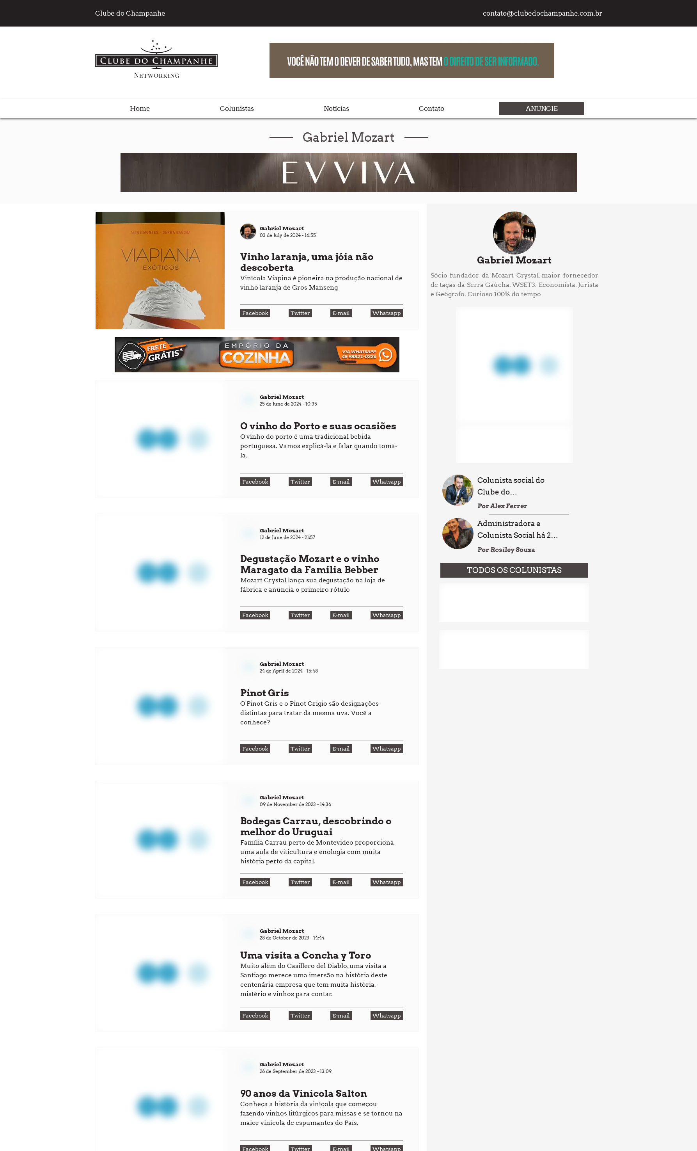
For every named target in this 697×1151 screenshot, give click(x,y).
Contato (431, 108)
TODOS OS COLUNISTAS (514, 570)
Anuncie (542, 108)
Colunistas (237, 108)
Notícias (336, 108)
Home (140, 108)
